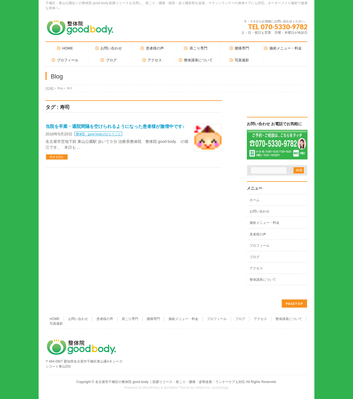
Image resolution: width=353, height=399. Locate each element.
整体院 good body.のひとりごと (98, 134)
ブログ (255, 257)
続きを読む (57, 156)
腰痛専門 (153, 319)
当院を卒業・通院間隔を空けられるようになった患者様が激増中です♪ (115, 126)
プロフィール (259, 246)
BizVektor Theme (177, 388)
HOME (50, 88)
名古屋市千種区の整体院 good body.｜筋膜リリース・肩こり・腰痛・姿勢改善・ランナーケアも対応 (170, 382)
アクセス (256, 268)
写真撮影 (56, 324)
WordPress (151, 388)
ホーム (255, 200)
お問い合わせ (259, 211)
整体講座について (263, 280)
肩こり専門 (130, 319)
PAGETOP (294, 303)
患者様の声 (258, 234)
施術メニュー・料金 (264, 223)
